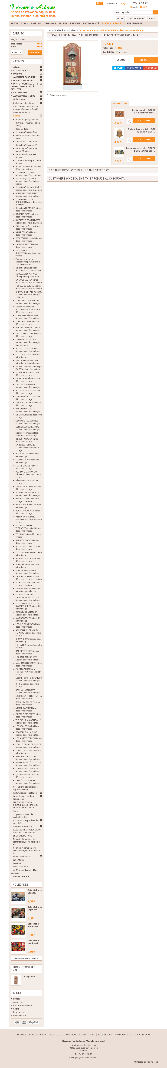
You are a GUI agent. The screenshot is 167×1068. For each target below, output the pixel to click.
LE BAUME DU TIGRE (22, 836)
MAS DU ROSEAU (21, 866)
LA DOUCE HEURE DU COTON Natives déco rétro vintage (27, 448)
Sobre (16, 1009)
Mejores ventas (25, 1035)
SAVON (16, 67)
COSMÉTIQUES (20, 70)
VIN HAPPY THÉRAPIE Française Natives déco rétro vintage (29, 519)
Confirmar (35, 52)
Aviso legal (18, 1002)
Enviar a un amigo (58, 95)
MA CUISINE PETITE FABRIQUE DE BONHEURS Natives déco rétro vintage (27, 597)
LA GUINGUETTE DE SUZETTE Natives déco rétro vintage (28, 253)
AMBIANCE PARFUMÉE (24, 77)
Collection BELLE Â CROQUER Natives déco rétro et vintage (29, 202)
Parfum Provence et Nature (25, 793)
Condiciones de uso (22, 1005)
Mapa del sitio (142, 1035)
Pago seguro (19, 1012)
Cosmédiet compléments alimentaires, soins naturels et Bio (26, 850)
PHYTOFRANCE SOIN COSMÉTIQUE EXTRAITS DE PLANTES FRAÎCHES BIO (25, 805)
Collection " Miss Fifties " (27, 132)
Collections (19, 99)
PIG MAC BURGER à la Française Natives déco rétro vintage (29, 672)
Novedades (20, 884)
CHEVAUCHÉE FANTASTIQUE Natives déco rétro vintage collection (29, 295)
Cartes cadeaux (21, 876)
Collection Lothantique (23, 103)
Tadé (15, 811)
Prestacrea (152, 1062)
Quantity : (121, 60)
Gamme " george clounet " (28, 119)
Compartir (134, 68)
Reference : (109, 48)
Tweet (119, 68)
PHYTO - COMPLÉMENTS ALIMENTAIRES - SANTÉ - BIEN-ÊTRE (24, 86)
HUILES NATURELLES (23, 80)
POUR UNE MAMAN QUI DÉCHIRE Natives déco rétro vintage (28, 474)
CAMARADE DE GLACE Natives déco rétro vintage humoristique (27, 342)
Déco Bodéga (22, 129)
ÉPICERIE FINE (20, 92)
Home (50, 30)
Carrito (18, 33)
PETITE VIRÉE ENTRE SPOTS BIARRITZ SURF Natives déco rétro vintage (29, 606)
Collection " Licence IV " (26, 145)
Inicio (17, 993)
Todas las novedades (26, 958)
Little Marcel (18, 860)
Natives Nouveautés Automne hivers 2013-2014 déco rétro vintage (28, 309)
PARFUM (17, 74)
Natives (16, 116)
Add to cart (144, 120)
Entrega (16, 999)
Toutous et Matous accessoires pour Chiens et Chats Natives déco (28, 262)
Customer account (136, 18)
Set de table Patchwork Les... (33, 943)
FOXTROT (17, 863)
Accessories (120, 103)
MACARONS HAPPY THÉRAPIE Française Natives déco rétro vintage (28, 528)
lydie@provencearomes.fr (86, 1057)
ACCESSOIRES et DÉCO (24, 96)
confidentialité (19, 1015)
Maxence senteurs (21, 112)
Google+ (150, 68)
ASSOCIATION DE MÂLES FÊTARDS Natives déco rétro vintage (28, 633)
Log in (124, 3)
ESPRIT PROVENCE (21, 856)
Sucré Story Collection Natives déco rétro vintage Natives (27, 181)
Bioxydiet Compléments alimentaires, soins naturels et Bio (26, 842)
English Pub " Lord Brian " (27, 141)
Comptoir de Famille (22, 826)
